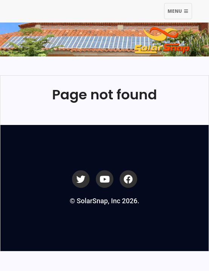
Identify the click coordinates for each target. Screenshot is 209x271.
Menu (179, 12)
